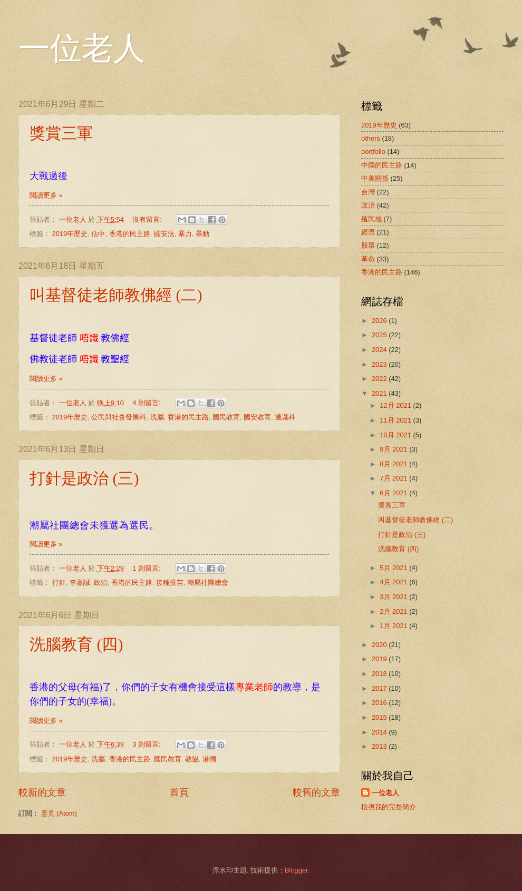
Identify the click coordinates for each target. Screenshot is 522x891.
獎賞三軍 (61, 133)
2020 (380, 645)
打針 (59, 582)
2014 (380, 732)
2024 (380, 350)
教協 (192, 759)
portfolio (373, 151)
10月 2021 (396, 435)
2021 (380, 393)
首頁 (179, 792)
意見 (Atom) (59, 813)
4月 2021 (394, 582)
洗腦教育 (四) (76, 644)
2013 (380, 746)
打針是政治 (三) (84, 478)
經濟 (368, 232)
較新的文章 (42, 792)
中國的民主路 (381, 165)
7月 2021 (394, 478)
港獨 (209, 759)
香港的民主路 (129, 234)
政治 (101, 582)
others (370, 138)
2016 (380, 703)
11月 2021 (396, 420)
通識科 (285, 417)
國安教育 (257, 417)
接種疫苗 (169, 582)
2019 (380, 659)
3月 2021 (394, 597)
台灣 (368, 192)
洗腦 (157, 417)
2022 (380, 379)
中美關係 (375, 178)
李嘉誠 (80, 582)
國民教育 (226, 417)
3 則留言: (147, 744)
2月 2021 (394, 611)
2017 (380, 688)
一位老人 (81, 48)
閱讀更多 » (46, 195)
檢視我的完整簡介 (388, 807)
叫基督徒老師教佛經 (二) (116, 294)
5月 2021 (394, 568)
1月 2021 (394, 626)
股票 (368, 245)
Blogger (296, 870)
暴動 (202, 234)
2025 (380, 335)
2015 (380, 717)
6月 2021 (394, 493)
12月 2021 (396, 405)
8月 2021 (394, 464)
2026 (380, 321)
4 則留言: (147, 403)
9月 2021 (394, 449)
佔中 (98, 234)
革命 (368, 259)
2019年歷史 (70, 234)
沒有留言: (147, 219)
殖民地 (371, 219)
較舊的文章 (316, 792)
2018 (380, 674)
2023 (380, 364)
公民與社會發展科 (118, 417)
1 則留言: (147, 568)
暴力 (185, 234)
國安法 (164, 234)
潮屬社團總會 (207, 582)
